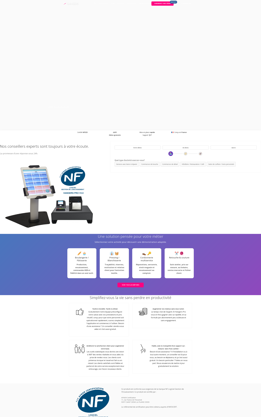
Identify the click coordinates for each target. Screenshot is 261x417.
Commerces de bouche (149, 81)
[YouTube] (193, 394)
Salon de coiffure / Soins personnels (221, 81)
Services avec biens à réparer (126, 81)
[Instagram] (187, 394)
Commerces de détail (170, 81)
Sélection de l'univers (74, 394)
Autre (234, 65)
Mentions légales (117, 394)
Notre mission (144, 3)
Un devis (186, 65)
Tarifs (113, 3)
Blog (69, 397)
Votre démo (137, 65)
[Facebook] (177, 394)
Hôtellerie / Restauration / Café (193, 81)
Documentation (142, 394)
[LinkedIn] (182, 394)
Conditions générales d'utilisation (96, 394)
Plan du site (129, 394)
